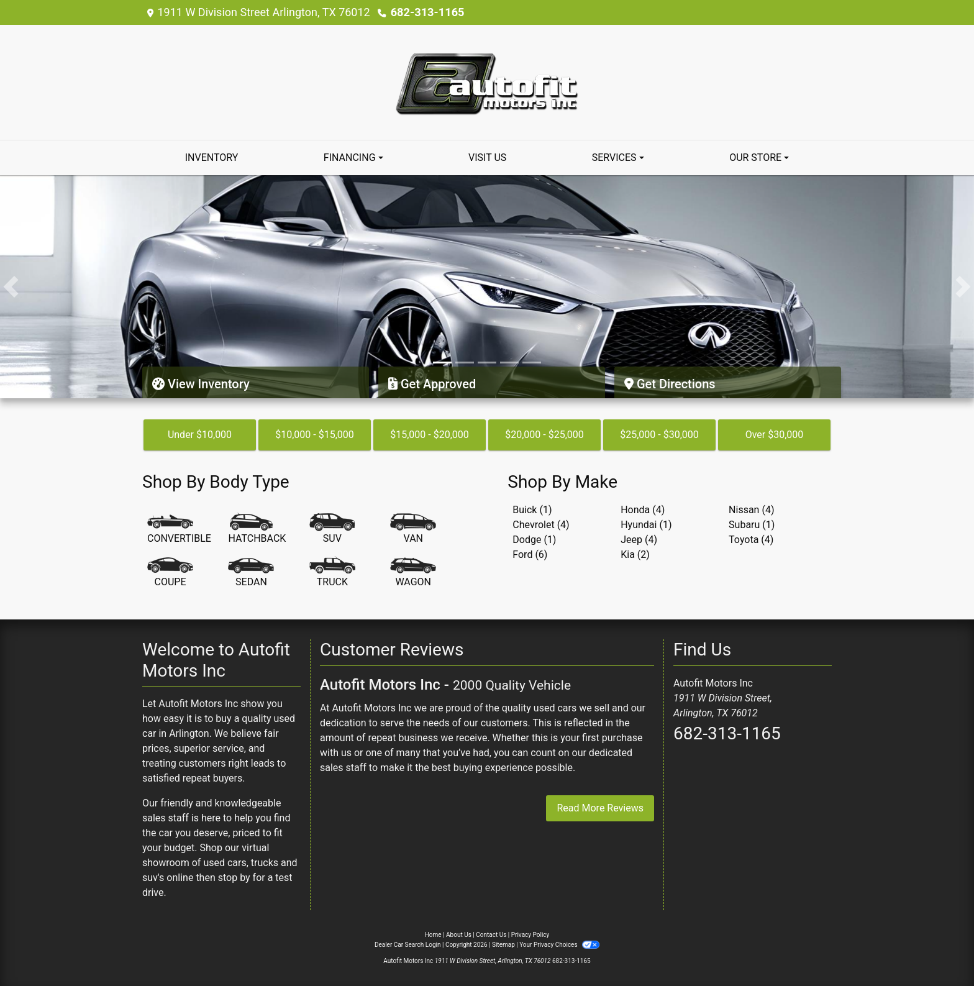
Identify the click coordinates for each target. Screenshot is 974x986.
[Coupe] (170, 573)
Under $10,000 (200, 435)
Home (433, 934)
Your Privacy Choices (559, 944)
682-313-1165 (427, 12)
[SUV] (332, 529)
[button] (11, 286)
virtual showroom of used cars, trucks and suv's (220, 862)
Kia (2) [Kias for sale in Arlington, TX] (635, 554)
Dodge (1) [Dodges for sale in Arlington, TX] (534, 539)
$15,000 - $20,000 (429, 435)
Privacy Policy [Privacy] (530, 934)
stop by (234, 877)
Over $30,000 (774, 435)
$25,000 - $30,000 (659, 435)
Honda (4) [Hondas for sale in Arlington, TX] (643, 510)
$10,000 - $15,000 (314, 435)
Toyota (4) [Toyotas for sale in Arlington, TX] (751, 539)
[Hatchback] (257, 529)
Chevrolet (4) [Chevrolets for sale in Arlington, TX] (540, 525)
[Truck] (332, 573)
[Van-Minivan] (413, 529)
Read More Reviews (600, 808)
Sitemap (503, 944)
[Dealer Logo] (487, 82)
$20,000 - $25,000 (544, 435)
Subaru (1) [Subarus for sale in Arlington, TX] (752, 525)
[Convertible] (179, 529)
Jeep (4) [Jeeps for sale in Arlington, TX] (639, 539)
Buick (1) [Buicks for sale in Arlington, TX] (532, 510)
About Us (458, 934)
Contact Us (491, 934)
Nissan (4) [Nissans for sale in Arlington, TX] (751, 510)
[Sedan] (251, 573)
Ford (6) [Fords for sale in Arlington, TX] (529, 554)
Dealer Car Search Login (408, 944)
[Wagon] (413, 573)
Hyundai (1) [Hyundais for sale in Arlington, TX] (646, 525)
